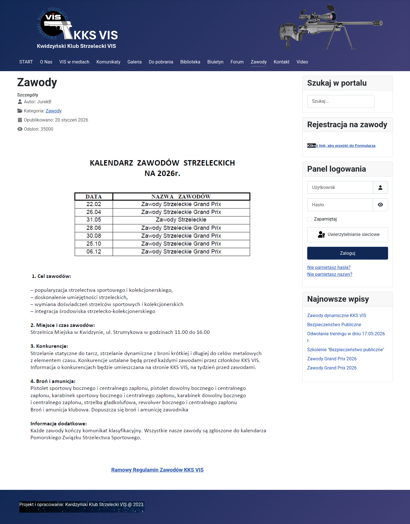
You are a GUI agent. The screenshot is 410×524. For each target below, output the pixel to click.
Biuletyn (215, 62)
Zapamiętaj (325, 219)
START (26, 62)
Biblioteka (190, 62)
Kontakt (282, 62)
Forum (237, 62)
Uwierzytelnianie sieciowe (348, 235)
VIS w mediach (74, 62)
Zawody (259, 62)
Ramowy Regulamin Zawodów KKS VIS (157, 470)
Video (302, 62)
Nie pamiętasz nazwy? (329, 274)
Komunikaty (108, 62)
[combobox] (341, 101)
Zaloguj (347, 253)
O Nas (46, 62)
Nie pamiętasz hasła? (328, 267)
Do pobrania (161, 62)
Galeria (135, 62)
